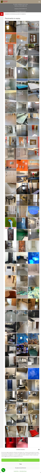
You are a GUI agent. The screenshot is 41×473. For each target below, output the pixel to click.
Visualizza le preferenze (20, 468)
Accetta (20, 460)
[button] (39, 449)
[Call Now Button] (3, 470)
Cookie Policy (16, 471)
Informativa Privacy (23, 471)
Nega (20, 464)
